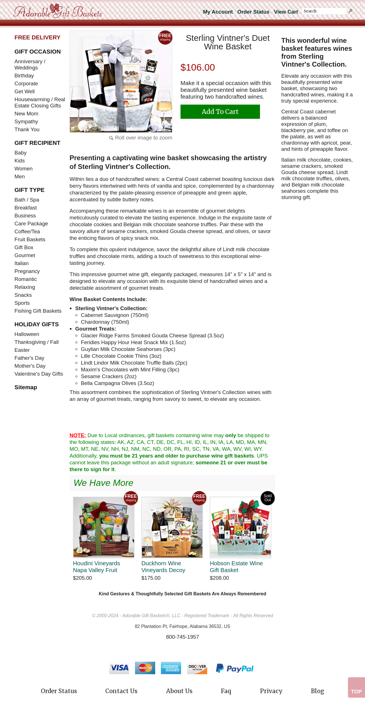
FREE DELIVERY (37, 37)
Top (356, 692)
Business (25, 216)
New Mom (26, 114)
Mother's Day (29, 366)
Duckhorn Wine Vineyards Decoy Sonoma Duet (163, 566)
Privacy (271, 691)
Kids (19, 161)
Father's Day (29, 358)
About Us (179, 691)
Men (19, 176)
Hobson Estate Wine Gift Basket (236, 566)
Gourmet (24, 255)
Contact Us (121, 691)
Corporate (26, 83)
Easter (22, 350)
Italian (21, 263)
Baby (20, 153)
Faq (226, 691)
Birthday (24, 76)
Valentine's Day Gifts (38, 374)
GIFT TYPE (29, 190)
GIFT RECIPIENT (37, 142)
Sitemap (25, 387)
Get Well (24, 91)
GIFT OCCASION (37, 51)
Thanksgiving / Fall (36, 342)
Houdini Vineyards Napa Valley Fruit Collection (96, 566)
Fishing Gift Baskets (38, 311)
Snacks (23, 295)
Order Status (253, 12)
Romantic (25, 279)
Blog (317, 691)
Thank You (26, 129)
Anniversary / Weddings (29, 64)
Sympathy (26, 121)
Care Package (31, 224)
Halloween (26, 334)
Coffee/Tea (27, 231)
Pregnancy (27, 271)
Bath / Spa (26, 200)
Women (23, 169)
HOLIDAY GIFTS (36, 324)
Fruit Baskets (29, 239)
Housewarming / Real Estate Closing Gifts (39, 102)
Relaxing (24, 287)
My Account (218, 12)
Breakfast (25, 208)
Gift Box (23, 247)
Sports (22, 303)
